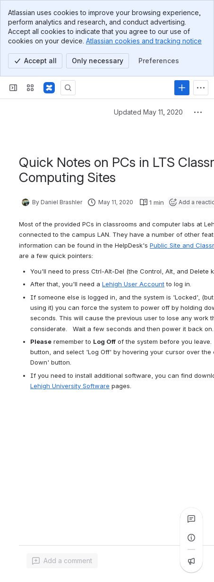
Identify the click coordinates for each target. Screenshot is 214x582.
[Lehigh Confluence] (49, 87)
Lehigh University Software (70, 386)
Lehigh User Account (133, 284)
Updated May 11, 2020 (148, 112)
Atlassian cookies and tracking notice (144, 41)
